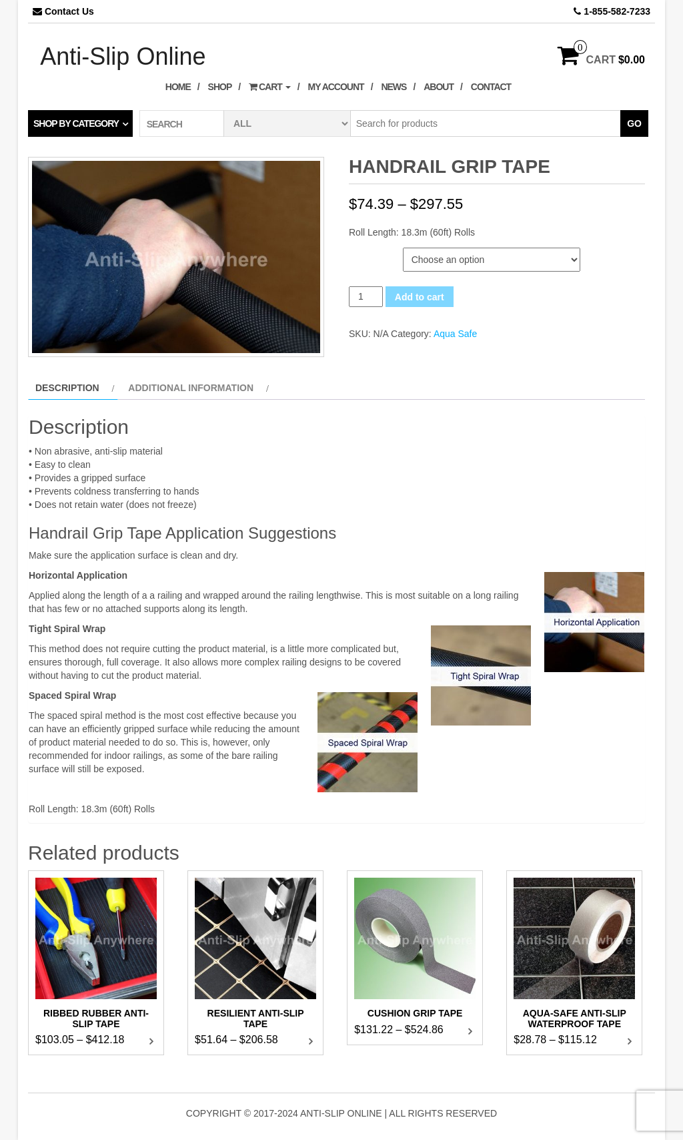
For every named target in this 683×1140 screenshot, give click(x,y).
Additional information (190, 387)
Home (178, 86)
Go (634, 123)
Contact (491, 86)
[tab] (73, 388)
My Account (336, 86)
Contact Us (69, 11)
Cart (270, 86)
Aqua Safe (455, 333)
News (393, 86)
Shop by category (76, 123)
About (439, 86)
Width (364, 254)
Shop (220, 86)
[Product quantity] (366, 296)
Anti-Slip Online (122, 56)
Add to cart (419, 297)
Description (67, 387)
